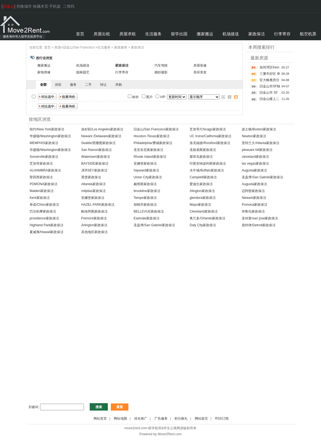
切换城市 (24, 6)
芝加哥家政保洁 (41, 163)
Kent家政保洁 (40, 198)
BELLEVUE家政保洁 (149, 211)
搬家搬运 (43, 65)
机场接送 (82, 65)
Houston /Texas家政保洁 (152, 136)
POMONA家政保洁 (43, 184)
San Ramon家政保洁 (96, 150)
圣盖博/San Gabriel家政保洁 (262, 177)
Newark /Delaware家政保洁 (101, 136)
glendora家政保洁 (203, 198)
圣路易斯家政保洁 (203, 150)
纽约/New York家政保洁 (47, 129)
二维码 (68, 6)
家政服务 (120, 47)
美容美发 (200, 72)
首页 (47, 47)
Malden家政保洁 (42, 191)
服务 (73, 85)
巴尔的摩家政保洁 (43, 211)
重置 (119, 407)
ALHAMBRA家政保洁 (45, 170)
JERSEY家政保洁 (94, 170)
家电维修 (43, 72)
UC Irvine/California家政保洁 (210, 136)
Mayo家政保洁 (200, 205)
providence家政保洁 (44, 218)
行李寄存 (121, 72)
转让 (103, 85)
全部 (43, 85)
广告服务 (161, 418)
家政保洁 (137, 47)
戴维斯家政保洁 (145, 184)
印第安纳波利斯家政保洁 (208, 163)
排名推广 (140, 418)
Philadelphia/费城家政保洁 (153, 143)
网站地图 (120, 418)
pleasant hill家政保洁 (257, 150)
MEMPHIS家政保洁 (44, 143)
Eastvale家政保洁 (146, 218)
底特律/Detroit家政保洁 (258, 225)
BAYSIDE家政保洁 (94, 163)
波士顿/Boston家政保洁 (259, 129)
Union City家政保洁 (148, 177)
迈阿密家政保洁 (253, 191)
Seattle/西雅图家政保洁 (98, 143)
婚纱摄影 (161, 72)
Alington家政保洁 (202, 191)
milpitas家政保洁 (93, 191)
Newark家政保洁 (254, 198)
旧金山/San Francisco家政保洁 (156, 129)
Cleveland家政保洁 (203, 211)
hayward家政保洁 (146, 170)
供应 (58, 85)
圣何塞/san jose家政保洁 (260, 218)
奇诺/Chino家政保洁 (44, 205)
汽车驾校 (161, 65)
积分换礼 (181, 418)
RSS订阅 (222, 418)
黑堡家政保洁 (91, 177)
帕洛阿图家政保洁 (94, 211)
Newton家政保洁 (254, 136)
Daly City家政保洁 (203, 225)
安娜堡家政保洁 (145, 163)
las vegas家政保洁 (255, 163)
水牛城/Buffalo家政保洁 (207, 170)
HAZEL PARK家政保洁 (97, 205)
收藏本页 (40, 6)
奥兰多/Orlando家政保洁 (207, 218)
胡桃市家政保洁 (145, 205)
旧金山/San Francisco (79, 47)
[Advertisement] (160, 280)
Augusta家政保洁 (254, 170)
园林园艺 (82, 72)
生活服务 (104, 47)
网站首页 (100, 418)
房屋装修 (200, 65)
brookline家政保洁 (147, 191)
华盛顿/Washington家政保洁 (50, 136)
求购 (118, 85)
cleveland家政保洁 (255, 157)
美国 (57, 47)
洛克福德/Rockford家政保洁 (210, 143)
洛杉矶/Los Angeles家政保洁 (102, 129)
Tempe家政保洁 (145, 198)
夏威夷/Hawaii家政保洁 (46, 232)
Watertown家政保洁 (95, 157)
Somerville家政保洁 (44, 157)
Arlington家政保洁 (94, 225)
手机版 (55, 6)
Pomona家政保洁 (254, 205)
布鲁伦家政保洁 (253, 211)
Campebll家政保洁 (203, 177)
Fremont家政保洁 (94, 218)
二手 (88, 85)
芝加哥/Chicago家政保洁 (208, 129)
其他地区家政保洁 (94, 232)
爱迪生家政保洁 (201, 184)
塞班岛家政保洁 (201, 157)
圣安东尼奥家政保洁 (148, 150)
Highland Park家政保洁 (46, 225)
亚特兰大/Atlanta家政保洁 (260, 143)
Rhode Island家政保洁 (150, 157)
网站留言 (201, 418)
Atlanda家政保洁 (93, 184)
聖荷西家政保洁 (41, 177)
